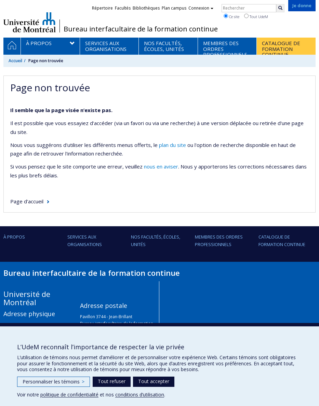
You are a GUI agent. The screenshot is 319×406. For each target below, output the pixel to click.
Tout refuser (111, 381)
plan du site (172, 144)
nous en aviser (161, 166)
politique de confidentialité (69, 394)
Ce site (231, 16)
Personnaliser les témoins (53, 381)
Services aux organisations (84, 240)
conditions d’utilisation (139, 394)
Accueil (15, 61)
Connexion (200, 8)
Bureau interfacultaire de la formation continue (141, 29)
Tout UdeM (256, 16)
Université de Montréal (29, 22)
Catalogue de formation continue (281, 240)
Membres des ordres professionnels (219, 240)
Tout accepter (153, 381)
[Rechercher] (280, 8)
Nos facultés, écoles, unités (155, 240)
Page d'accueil (26, 201)
